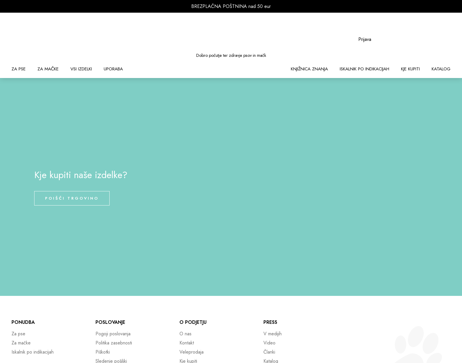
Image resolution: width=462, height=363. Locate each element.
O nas (185, 333)
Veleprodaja (191, 352)
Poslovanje (110, 322)
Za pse (18, 69)
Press (270, 322)
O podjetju (193, 322)
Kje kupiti (410, 69)
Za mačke (48, 69)
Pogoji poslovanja (113, 333)
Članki (269, 352)
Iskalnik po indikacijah (364, 69)
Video (269, 342)
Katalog (441, 69)
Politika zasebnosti (113, 342)
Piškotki (102, 352)
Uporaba (113, 69)
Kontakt (186, 342)
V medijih (272, 333)
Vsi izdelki (81, 69)
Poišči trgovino (72, 198)
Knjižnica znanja (309, 69)
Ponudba (23, 322)
